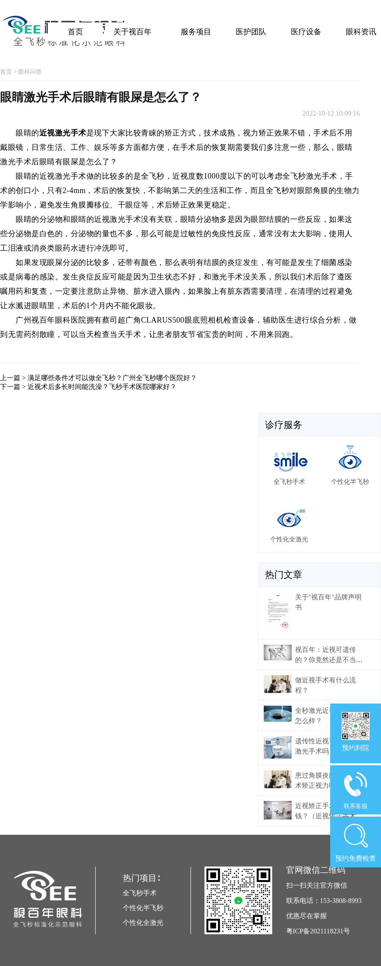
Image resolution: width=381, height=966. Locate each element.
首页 (75, 32)
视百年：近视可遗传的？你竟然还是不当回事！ (329, 659)
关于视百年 (132, 32)
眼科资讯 (361, 32)
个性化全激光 (143, 922)
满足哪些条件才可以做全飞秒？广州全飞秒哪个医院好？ (112, 377)
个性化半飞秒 (143, 907)
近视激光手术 (62, 133)
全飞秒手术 (140, 893)
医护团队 (251, 32)
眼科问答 (30, 72)
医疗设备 (306, 32)
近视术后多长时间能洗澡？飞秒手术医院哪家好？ (102, 386)
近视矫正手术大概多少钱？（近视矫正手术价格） (329, 816)
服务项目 (196, 32)
